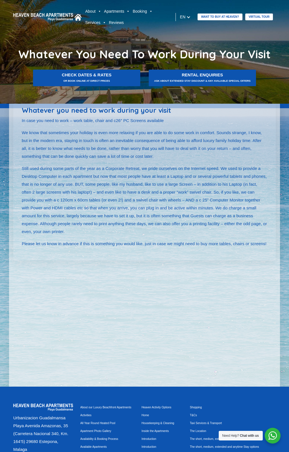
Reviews (116, 22)
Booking (143, 11)
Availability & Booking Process (99, 438)
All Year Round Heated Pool (97, 423)
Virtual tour (259, 16)
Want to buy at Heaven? (220, 16)
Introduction (148, 438)
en (182, 17)
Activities (85, 415)
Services (95, 22)
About (93, 11)
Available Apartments (93, 446)
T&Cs (193, 415)
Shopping (196, 407)
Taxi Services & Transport (206, 423)
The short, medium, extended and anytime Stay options (224, 446)
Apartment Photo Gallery (95, 431)
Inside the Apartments (155, 431)
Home (145, 415)
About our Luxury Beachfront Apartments (106, 407)
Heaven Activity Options (156, 407)
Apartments (117, 11)
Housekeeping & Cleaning (157, 423)
